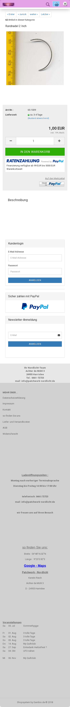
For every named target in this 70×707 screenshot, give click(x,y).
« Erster (11, 14)
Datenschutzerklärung (14, 397)
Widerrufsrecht (10, 433)
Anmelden (35, 280)
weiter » (34, 14)
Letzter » (45, 14)
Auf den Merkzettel (55, 178)
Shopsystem (23, 702)
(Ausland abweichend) (38, 118)
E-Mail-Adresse (16, 251)
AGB (5, 427)
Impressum (8, 403)
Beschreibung (18, 200)
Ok (56, 4)
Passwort (13, 265)
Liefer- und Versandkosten (16, 421)
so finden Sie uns (11, 415)
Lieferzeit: (11, 114)
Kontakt (7, 409)
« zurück (22, 14)
